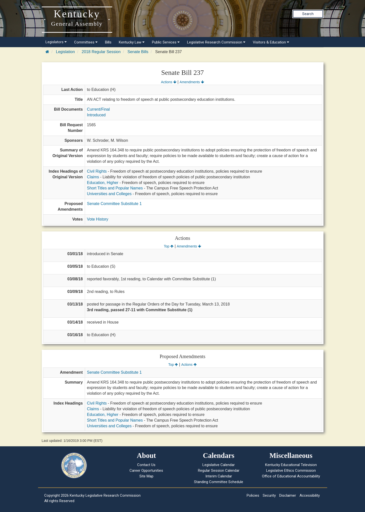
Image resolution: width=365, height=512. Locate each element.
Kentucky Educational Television (291, 465)
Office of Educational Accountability (291, 476)
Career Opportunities (146, 470)
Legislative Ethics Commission (291, 470)
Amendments (192, 82)
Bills (108, 42)
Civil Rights (97, 171)
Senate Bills (138, 52)
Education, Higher (102, 183)
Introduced (96, 115)
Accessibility (310, 495)
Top (168, 246)
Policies (253, 495)
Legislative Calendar (218, 465)
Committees (86, 42)
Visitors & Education (271, 42)
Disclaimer (287, 495)
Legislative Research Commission (216, 42)
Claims (93, 177)
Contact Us (146, 465)
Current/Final (98, 109)
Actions (168, 82)
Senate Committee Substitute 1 (114, 204)
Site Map (146, 476)
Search (308, 14)
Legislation (65, 52)
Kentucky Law (132, 42)
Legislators (56, 42)
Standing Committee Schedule (218, 482)
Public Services (166, 42)
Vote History (97, 219)
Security (269, 495)
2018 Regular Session (101, 52)
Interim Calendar (218, 476)
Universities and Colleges (109, 194)
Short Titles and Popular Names (115, 188)
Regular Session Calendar (218, 470)
